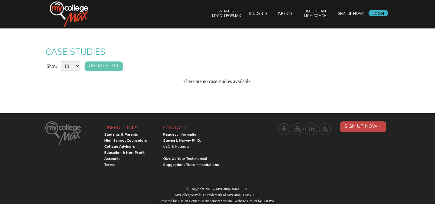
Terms (109, 164)
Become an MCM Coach (315, 13)
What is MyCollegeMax (226, 13)
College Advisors (119, 146)
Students (258, 13)
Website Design (245, 201)
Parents (284, 13)
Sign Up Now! (351, 13)
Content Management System (210, 201)
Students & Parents (121, 134)
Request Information (180, 134)
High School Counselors (125, 140)
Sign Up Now (362, 126)
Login (378, 13)
